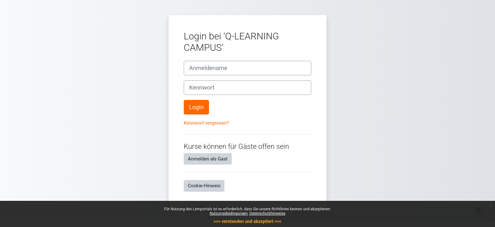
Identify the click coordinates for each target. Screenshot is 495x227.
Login (196, 107)
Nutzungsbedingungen (229, 213)
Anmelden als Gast (208, 159)
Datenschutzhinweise (267, 213)
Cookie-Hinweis (204, 186)
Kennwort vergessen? (206, 123)
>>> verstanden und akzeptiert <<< (247, 221)
